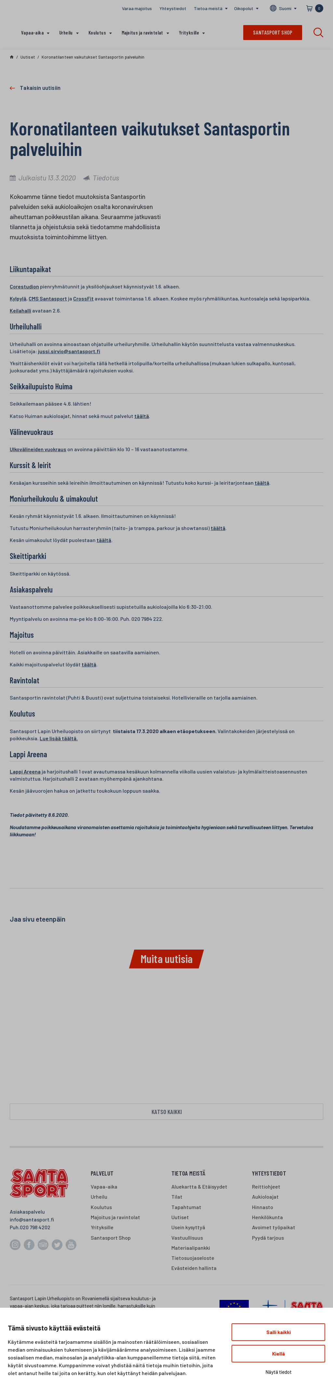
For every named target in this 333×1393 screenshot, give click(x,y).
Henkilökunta (267, 1218)
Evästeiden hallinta (194, 1269)
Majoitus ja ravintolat (142, 32)
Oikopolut (243, 8)
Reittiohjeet (266, 1188)
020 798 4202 (35, 1228)
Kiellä (278, 1354)
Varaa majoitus (137, 8)
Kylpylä (18, 298)
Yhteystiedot (172, 8)
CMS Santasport (48, 298)
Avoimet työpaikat (273, 1228)
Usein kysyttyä (188, 1228)
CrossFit (83, 298)
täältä (141, 416)
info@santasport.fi (32, 1221)
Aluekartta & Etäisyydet (199, 1188)
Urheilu (66, 32)
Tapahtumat (186, 1208)
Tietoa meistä (208, 8)
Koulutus (97, 32)
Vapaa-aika (32, 32)
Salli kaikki (278, 1332)
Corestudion (24, 286)
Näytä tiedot (278, 1372)
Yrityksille (189, 32)
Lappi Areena (25, 771)
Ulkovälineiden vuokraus (38, 449)
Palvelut (102, 1174)
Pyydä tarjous (268, 1239)
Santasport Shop (111, 1239)
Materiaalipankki (190, 1249)
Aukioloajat (265, 1198)
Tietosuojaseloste (192, 1259)
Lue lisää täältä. (59, 738)
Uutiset (180, 1218)
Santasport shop (272, 32)
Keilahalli (20, 310)
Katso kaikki (167, 1112)
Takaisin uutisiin (40, 87)
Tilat (176, 1198)
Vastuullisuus (187, 1239)
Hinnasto (262, 1208)
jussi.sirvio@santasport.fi (69, 351)
